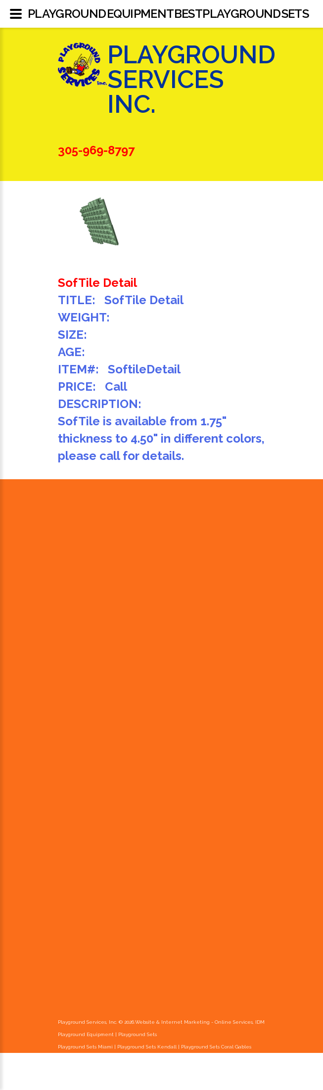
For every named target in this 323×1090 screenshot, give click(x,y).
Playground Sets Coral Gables (216, 1046)
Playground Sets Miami (85, 1046)
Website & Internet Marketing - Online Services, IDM (200, 1022)
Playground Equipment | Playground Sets (107, 1034)
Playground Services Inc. (191, 91)
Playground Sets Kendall (147, 1046)
